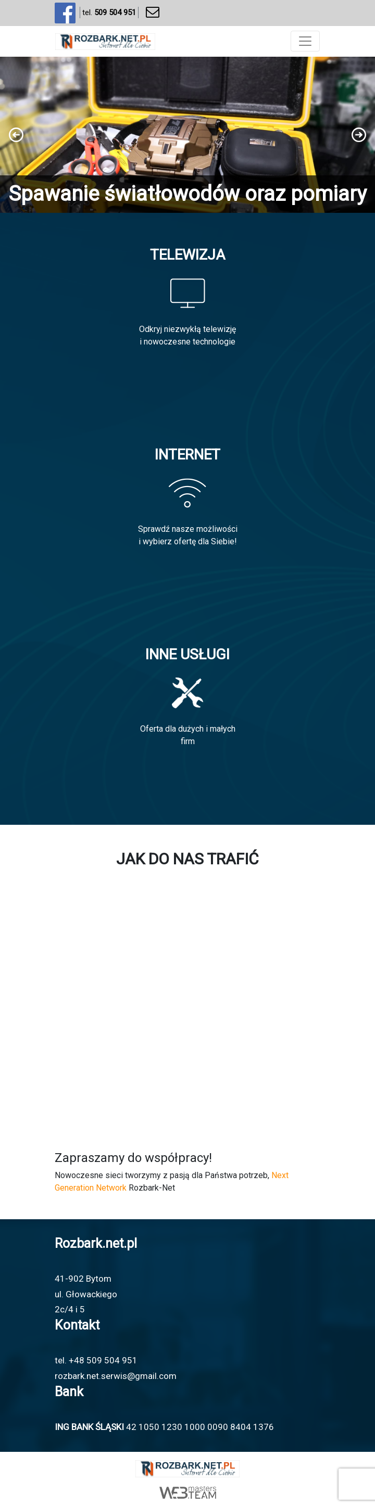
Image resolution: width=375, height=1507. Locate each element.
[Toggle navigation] (305, 41)
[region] (187, 135)
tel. (109, 13)
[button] (187, 135)
